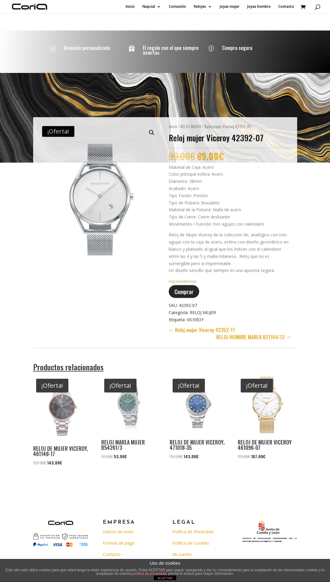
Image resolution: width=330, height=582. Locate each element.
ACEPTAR (165, 578)
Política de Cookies (190, 543)
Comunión (177, 6)
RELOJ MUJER (190, 124)
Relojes (200, 6)
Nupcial (148, 6)
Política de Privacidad (192, 531)
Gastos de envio (118, 531)
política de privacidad (149, 574)
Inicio (130, 6)
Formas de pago (119, 543)
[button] (151, 130)
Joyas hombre (259, 6)
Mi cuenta (181, 554)
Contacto (286, 6)
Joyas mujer (230, 6)
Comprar (184, 289)
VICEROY (195, 317)
